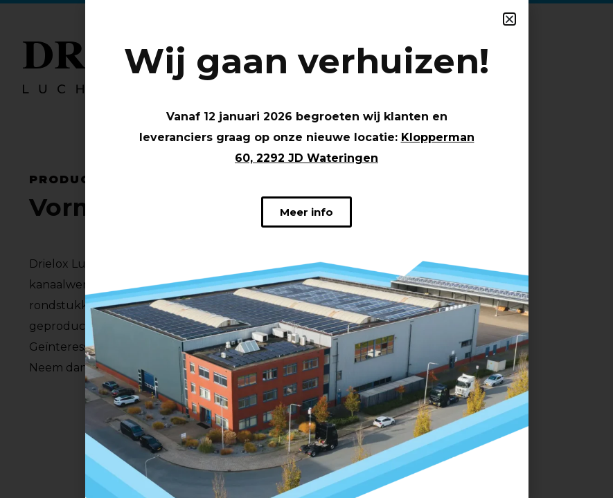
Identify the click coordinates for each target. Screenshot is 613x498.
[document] (306, 249)
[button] (509, 19)
